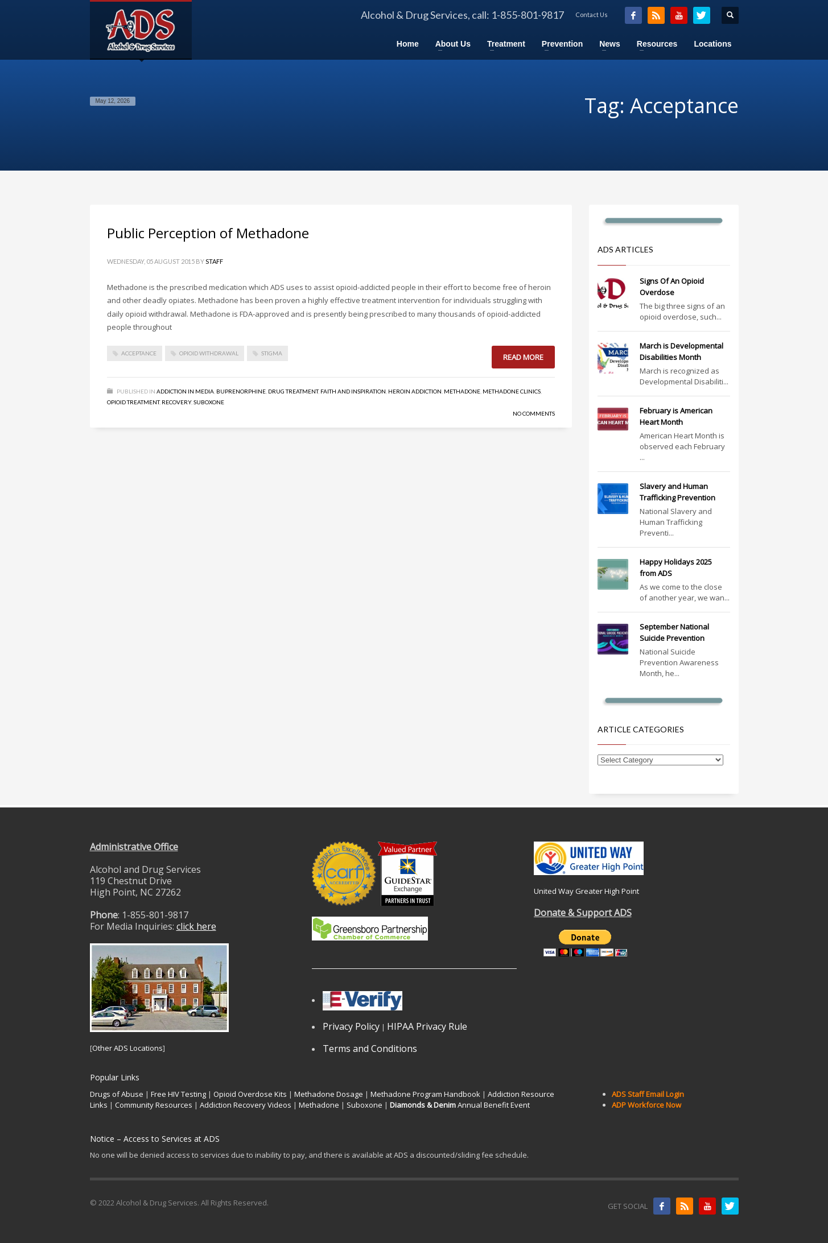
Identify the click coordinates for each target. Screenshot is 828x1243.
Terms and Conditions (370, 1048)
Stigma (271, 353)
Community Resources (153, 1105)
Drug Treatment (293, 391)
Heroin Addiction (415, 391)
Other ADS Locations (127, 1048)
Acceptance (138, 353)
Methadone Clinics (512, 391)
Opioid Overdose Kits (250, 1094)
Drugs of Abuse (116, 1094)
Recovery (176, 402)
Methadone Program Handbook (425, 1094)
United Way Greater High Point (586, 891)
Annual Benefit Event (460, 1105)
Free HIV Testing (178, 1094)
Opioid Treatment (133, 402)
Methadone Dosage (328, 1094)
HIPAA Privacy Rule (427, 1026)
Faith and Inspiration (353, 391)
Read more (523, 357)
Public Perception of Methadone (208, 232)
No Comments (534, 413)
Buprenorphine (241, 391)
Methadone (462, 391)
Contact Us (591, 14)
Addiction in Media (185, 391)
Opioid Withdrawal (208, 353)
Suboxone (208, 402)
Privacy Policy (351, 1026)
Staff (214, 261)
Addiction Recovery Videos (245, 1105)
